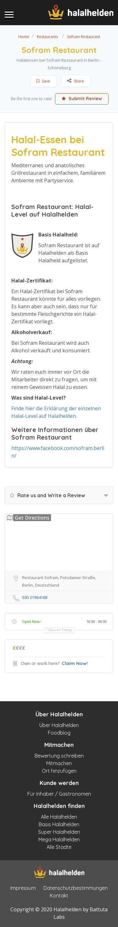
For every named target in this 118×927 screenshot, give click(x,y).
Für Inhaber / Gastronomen (59, 794)
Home (23, 36)
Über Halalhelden (59, 725)
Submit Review (82, 98)
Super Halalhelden (59, 832)
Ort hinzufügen (59, 771)
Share (75, 80)
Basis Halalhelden (59, 824)
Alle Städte (59, 847)
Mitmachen (59, 763)
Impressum (23, 888)
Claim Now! (75, 663)
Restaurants (47, 36)
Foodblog (59, 733)
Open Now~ (32, 621)
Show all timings (60, 630)
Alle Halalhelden (59, 817)
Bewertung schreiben (59, 756)
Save (43, 81)
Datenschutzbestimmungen (75, 888)
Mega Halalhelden (59, 839)
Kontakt (59, 895)
